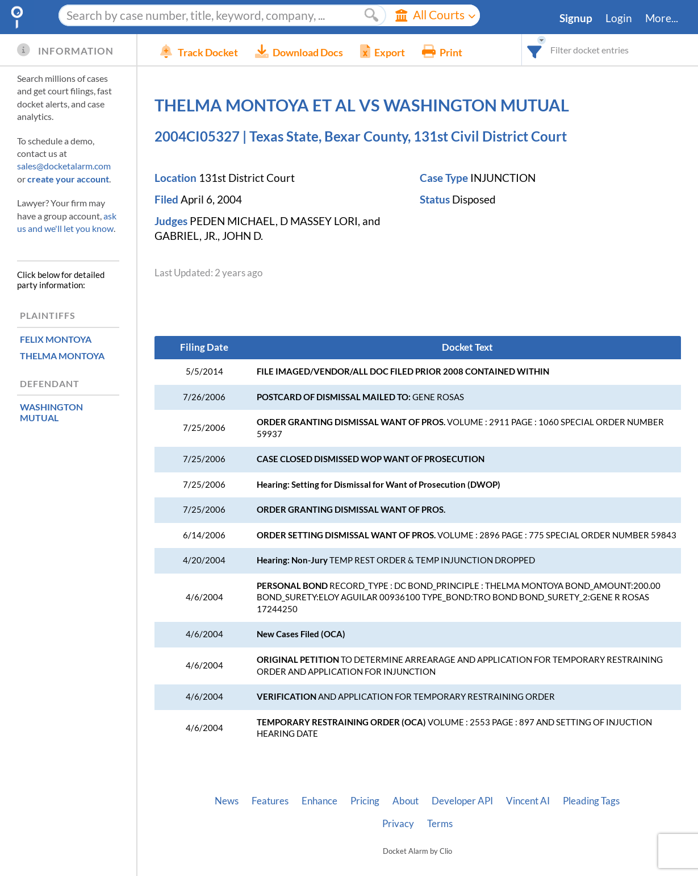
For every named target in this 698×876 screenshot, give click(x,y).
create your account (68, 178)
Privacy (398, 823)
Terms (440, 823)
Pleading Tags (591, 801)
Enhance (319, 801)
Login (618, 18)
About (405, 801)
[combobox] (534, 49)
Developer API (462, 801)
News (227, 801)
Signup (575, 18)
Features (270, 801)
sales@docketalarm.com (64, 165)
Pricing (364, 801)
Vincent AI (528, 801)
